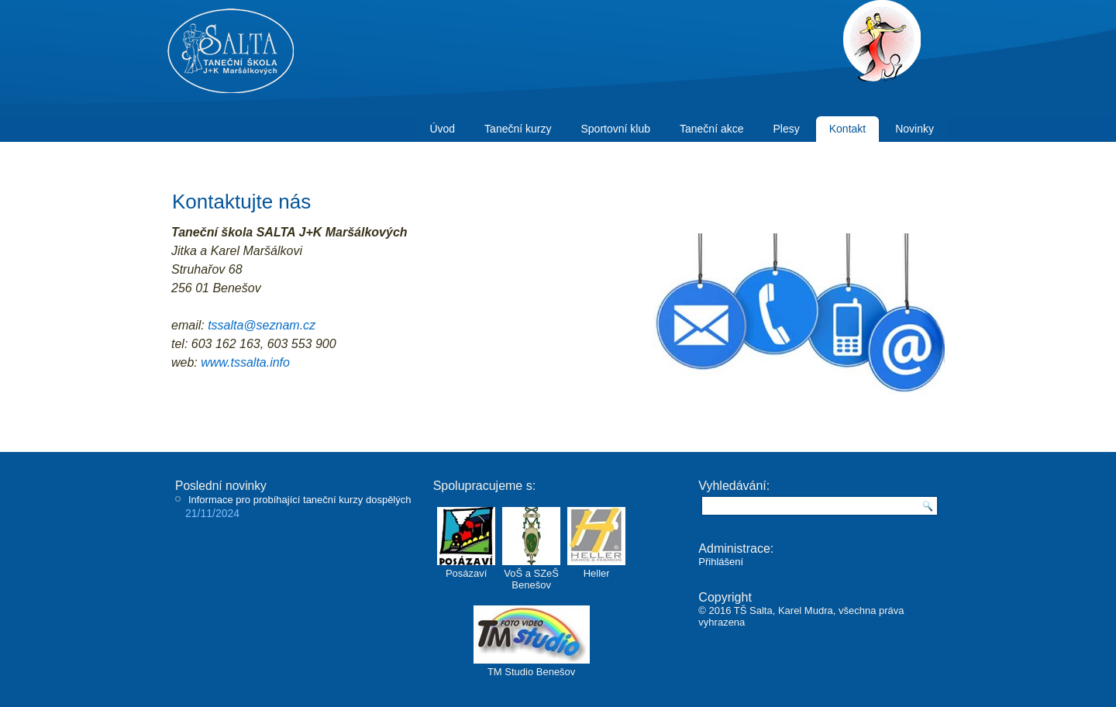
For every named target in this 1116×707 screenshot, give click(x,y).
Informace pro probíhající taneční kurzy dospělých (300, 499)
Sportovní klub (615, 128)
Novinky (914, 128)
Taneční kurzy (517, 128)
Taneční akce (712, 128)
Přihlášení (720, 561)
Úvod (442, 128)
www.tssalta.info (245, 362)
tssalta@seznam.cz (261, 325)
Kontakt (847, 128)
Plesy (786, 128)
